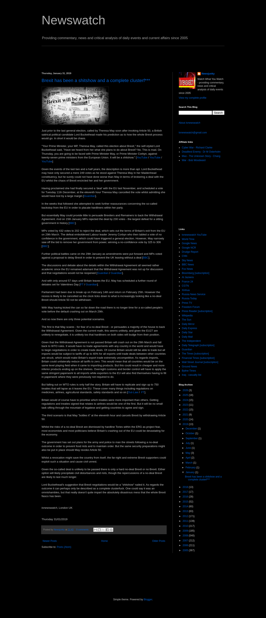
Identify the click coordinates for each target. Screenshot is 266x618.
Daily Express (189, 328)
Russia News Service (193, 294)
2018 (186, 487)
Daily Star (187, 332)
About (189, 122)
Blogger (148, 599)
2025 (186, 395)
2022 (186, 409)
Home (104, 541)
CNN (184, 256)
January (190, 472)
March (189, 462)
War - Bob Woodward (194, 160)
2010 (186, 526)
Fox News (187, 268)
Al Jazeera (188, 277)
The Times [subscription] (195, 353)
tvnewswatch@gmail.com (193, 132)
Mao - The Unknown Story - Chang (201, 156)
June (189, 447)
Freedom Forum (191, 307)
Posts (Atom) (64, 547)
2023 (186, 404)
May (188, 452)
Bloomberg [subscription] (195, 273)
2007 (186, 540)
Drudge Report (190, 251)
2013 (186, 511)
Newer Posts (50, 541)
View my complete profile (192, 97)
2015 (186, 501)
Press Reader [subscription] (197, 311)
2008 (186, 535)
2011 (186, 521)
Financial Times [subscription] (198, 358)
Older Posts (158, 541)
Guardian (89, 196)
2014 (186, 506)
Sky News (187, 260)
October (190, 433)
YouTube (142, 157)
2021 (186, 414)
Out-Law (133, 392)
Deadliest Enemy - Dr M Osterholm (201, 151)
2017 (186, 491)
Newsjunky (59, 529)
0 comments (82, 529)
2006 (186, 545)
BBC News (188, 264)
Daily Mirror (188, 324)
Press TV (187, 302)
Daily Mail (187, 336)
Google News (189, 243)
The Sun (186, 319)
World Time (188, 239)
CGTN (185, 285)
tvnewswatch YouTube (194, 234)
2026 (186, 390)
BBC (72, 223)
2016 (186, 496)
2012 (186, 516)
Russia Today (189, 298)
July (188, 443)
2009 (186, 530)
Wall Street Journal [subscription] (200, 362)
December (192, 428)
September (192, 438)
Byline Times (189, 370)
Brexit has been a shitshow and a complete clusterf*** (96, 80)
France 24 (187, 281)
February (191, 467)
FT (82, 284)
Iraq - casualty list (191, 374)
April (188, 457)
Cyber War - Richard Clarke (197, 147)
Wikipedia (187, 315)
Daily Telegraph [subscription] (198, 345)
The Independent (191, 340)
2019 (186, 424)
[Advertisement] (117, 55)
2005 (186, 550)
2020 (186, 419)
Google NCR (189, 247)
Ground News (189, 366)
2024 (186, 400)
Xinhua (186, 290)
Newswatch (73, 20)
